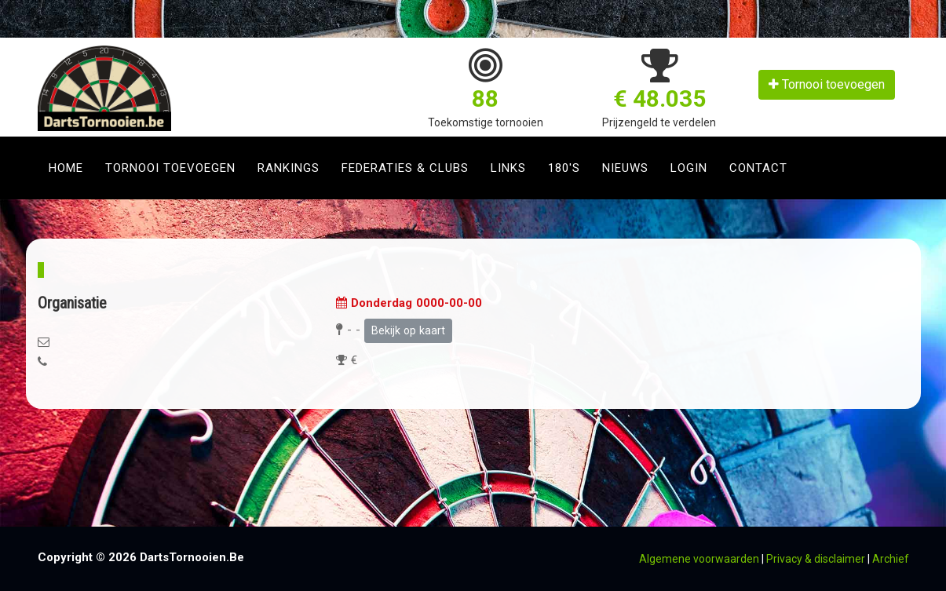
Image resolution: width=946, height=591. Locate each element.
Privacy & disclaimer (815, 559)
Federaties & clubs (405, 168)
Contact (758, 168)
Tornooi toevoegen (827, 84)
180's (564, 168)
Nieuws (625, 168)
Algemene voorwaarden (699, 559)
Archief (890, 559)
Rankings (289, 168)
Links (508, 168)
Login (688, 168)
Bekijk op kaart (408, 330)
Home (66, 168)
